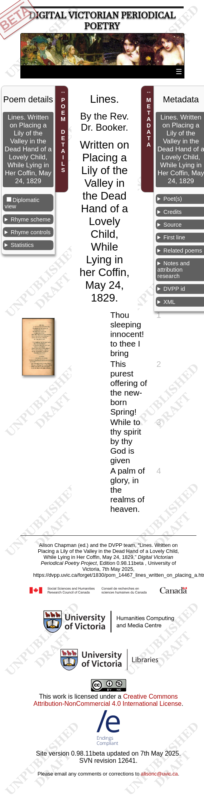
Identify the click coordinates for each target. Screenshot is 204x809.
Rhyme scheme (31, 219)
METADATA (149, 122)
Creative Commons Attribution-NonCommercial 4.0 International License (108, 700)
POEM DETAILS (63, 135)
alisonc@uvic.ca (159, 774)
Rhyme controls (31, 232)
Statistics (22, 245)
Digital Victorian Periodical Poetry (102, 20)
